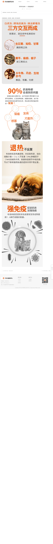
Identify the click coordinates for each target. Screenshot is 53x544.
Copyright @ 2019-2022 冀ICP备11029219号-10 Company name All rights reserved (27, 287)
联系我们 (19, 282)
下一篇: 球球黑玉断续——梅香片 (46, 270)
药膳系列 (30, 280)
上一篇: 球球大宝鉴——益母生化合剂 (7, 270)
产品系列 (30, 279)
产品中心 (19, 279)
